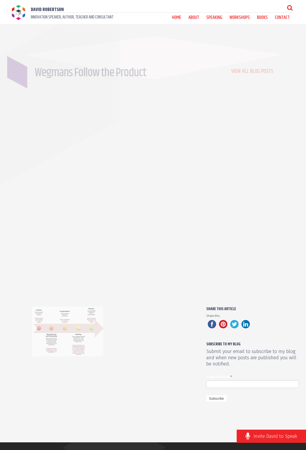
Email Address (219, 377)
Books (262, 17)
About (193, 17)
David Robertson (47, 9)
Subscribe (216, 398)
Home (176, 17)
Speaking (214, 17)
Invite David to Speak (275, 436)
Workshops (240, 17)
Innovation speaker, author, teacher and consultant (72, 17)
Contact (282, 17)
